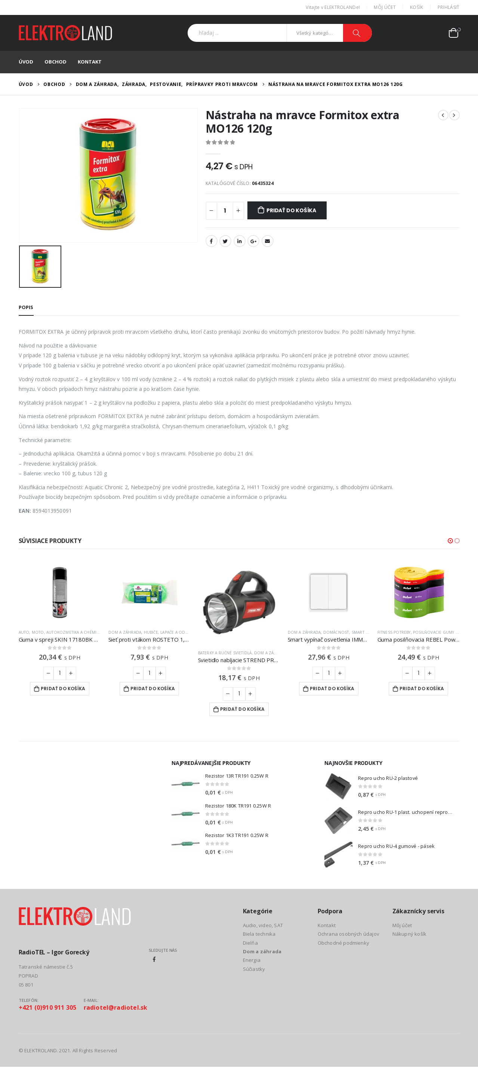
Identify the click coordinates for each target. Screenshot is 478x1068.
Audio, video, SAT (263, 925)
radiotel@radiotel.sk (116, 1007)
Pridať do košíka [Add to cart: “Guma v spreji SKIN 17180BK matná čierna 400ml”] (63, 688)
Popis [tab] (26, 307)
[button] (450, 540)
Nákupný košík (409, 933)
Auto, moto (31, 632)
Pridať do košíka (291, 210)
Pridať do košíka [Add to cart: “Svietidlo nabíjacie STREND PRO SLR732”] (242, 709)
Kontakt (90, 61)
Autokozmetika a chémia (72, 632)
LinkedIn (240, 241)
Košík (416, 7)
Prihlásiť (449, 7)
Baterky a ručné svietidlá (225, 652)
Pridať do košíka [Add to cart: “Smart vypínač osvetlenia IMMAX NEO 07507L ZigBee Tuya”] (332, 688)
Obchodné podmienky (344, 942)
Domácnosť (336, 632)
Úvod (26, 61)
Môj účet (384, 7)
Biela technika (259, 933)
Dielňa (250, 942)
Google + (253, 241)
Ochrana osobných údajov (349, 933)
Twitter (225, 241)
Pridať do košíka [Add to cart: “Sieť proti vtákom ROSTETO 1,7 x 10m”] (152, 688)
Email (268, 241)
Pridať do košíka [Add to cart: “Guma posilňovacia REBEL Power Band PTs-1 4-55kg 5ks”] (422, 688)
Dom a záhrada (125, 632)
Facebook (212, 241)
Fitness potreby (394, 632)
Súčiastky (254, 969)
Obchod (55, 61)
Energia (251, 960)
